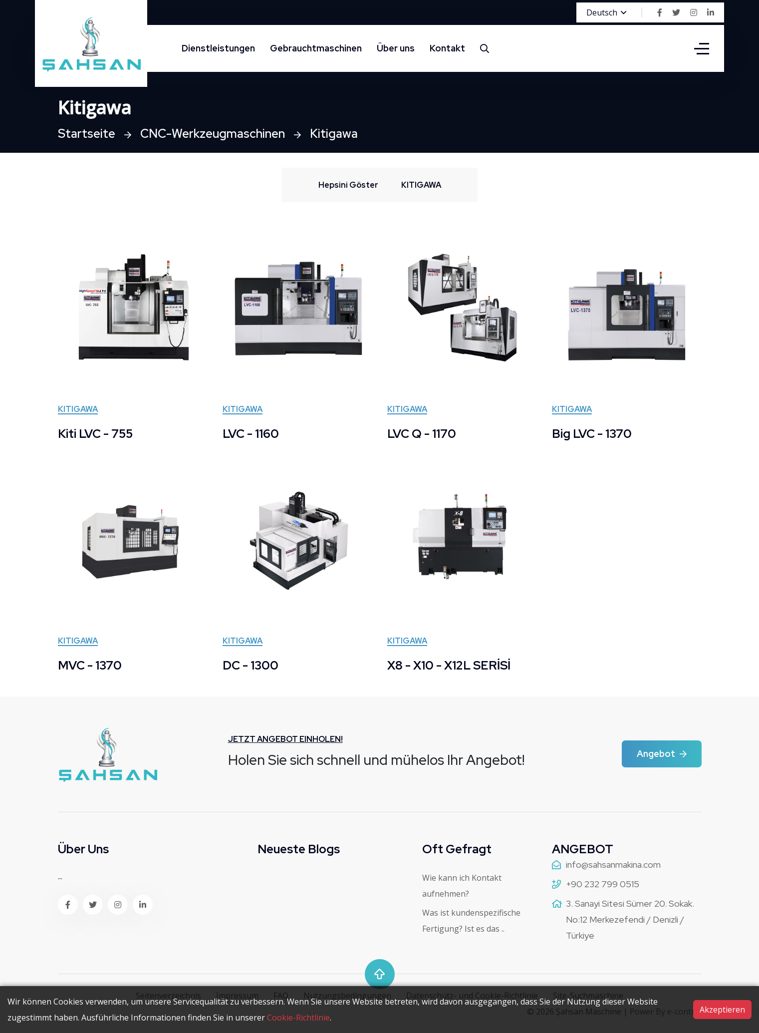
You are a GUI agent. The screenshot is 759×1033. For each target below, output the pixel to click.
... (60, 876)
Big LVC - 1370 (592, 433)
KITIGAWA (78, 409)
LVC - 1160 (251, 433)
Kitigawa (334, 133)
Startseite (86, 133)
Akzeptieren (722, 1009)
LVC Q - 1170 (421, 433)
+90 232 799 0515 (602, 884)
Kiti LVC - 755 (95, 433)
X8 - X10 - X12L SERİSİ (448, 665)
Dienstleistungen (218, 48)
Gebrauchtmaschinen (316, 48)
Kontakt (447, 48)
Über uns (396, 48)
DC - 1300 (250, 665)
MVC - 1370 (90, 665)
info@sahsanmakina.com (613, 864)
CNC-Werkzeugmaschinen (212, 133)
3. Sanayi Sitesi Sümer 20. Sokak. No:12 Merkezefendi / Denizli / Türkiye (630, 919)
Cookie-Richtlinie (298, 1017)
